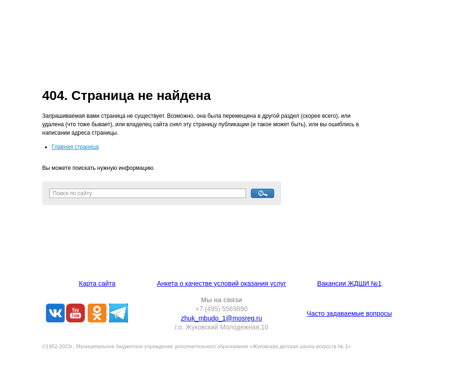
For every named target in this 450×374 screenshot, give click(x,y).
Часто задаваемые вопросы (349, 313)
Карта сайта (97, 283)
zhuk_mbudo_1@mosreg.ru (221, 318)
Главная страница (75, 147)
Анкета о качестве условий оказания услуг (221, 283)
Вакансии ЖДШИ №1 (349, 283)
